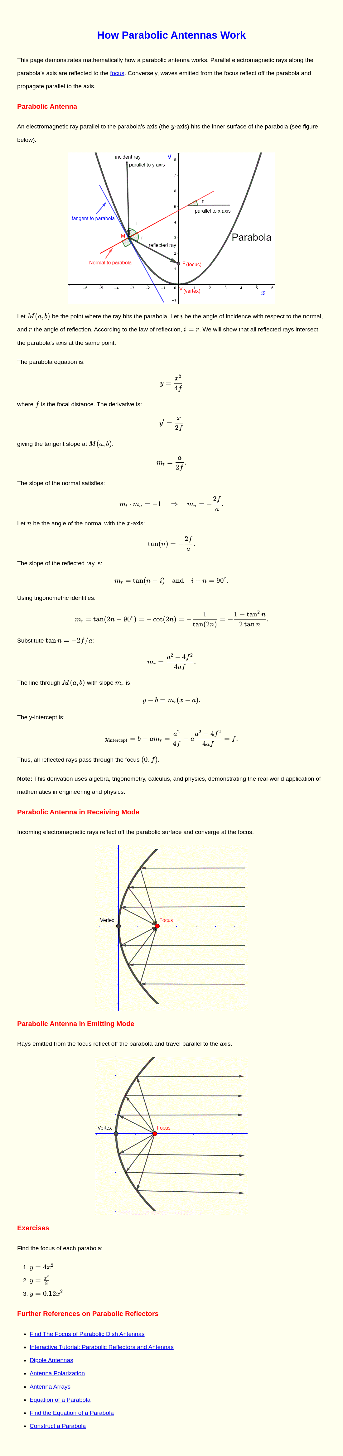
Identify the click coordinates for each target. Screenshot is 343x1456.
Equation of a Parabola (60, 1399)
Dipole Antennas (51, 1360)
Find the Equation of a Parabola (72, 1413)
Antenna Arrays (50, 1386)
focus (117, 73)
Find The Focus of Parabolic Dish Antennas (87, 1334)
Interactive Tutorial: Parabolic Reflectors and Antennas (102, 1347)
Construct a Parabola (58, 1426)
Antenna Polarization (57, 1373)
